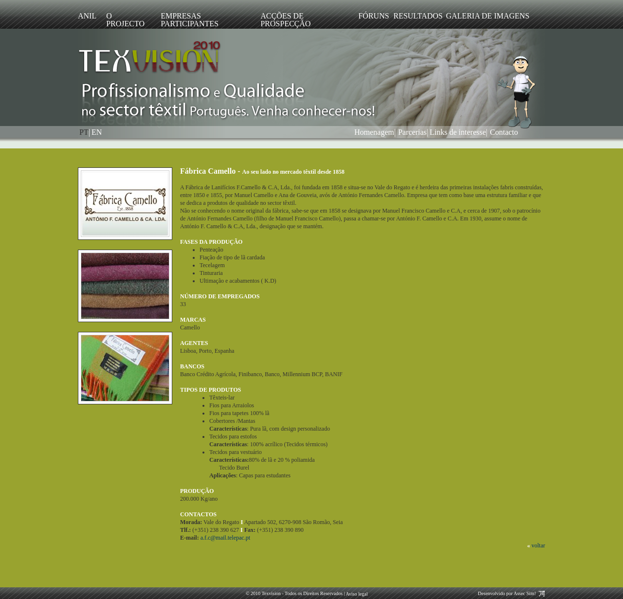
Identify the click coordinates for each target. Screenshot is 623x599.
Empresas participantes (190, 20)
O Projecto (125, 20)
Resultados (414, 16)
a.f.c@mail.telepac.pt (225, 537)
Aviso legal (356, 594)
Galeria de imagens (488, 16)
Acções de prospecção (285, 20)
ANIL (87, 16)
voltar (538, 545)
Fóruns (371, 16)
